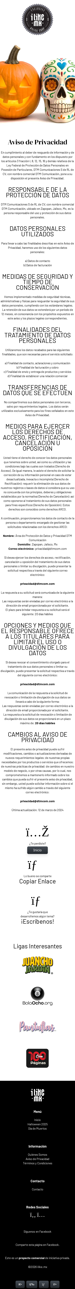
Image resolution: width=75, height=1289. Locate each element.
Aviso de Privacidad (37, 1159)
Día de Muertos (37, 1128)
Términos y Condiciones (37, 1163)
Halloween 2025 (38, 1124)
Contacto (37, 1189)
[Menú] (31, 1284)
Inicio (37, 1120)
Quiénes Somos (37, 1154)
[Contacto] (44, 1284)
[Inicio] (37, 850)
